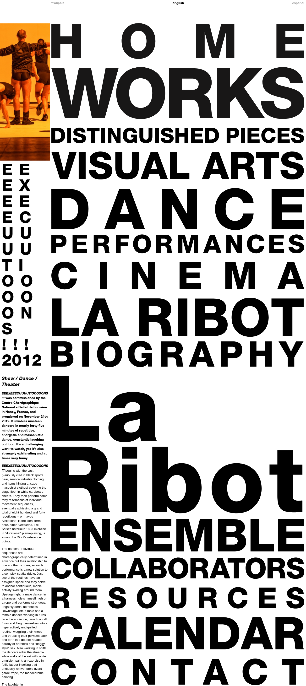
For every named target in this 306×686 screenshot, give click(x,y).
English (178, 3)
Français (57, 3)
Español (298, 3)
